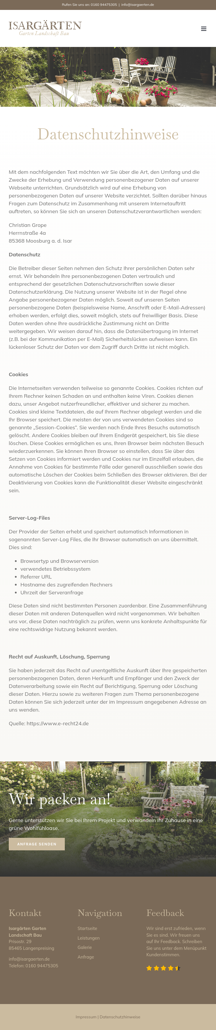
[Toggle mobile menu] (204, 29)
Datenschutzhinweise (120, 1017)
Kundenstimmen (162, 954)
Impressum (86, 1017)
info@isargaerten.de (137, 4)
